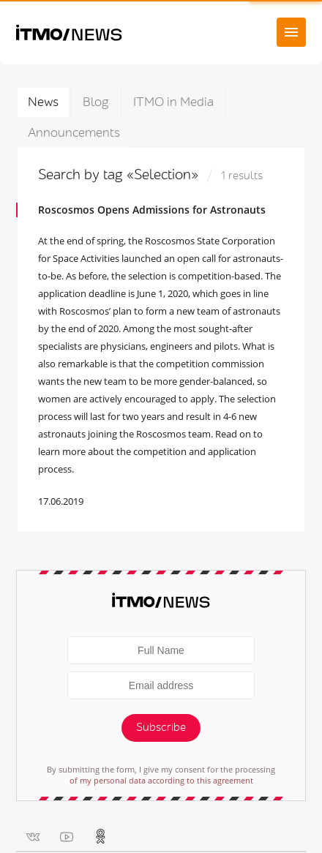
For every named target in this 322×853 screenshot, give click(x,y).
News (43, 102)
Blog (96, 102)
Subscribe (161, 727)
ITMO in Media (173, 102)
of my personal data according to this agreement (161, 780)
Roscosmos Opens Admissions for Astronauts (152, 210)
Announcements (74, 132)
